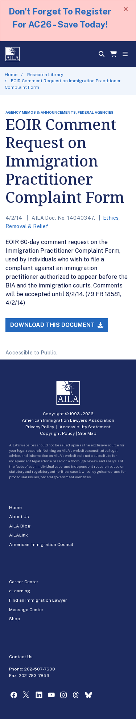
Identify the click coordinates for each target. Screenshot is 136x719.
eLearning (19, 590)
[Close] (126, 9)
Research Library (45, 74)
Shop (14, 618)
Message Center (26, 609)
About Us (19, 516)
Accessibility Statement (85, 426)
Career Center (23, 581)
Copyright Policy (57, 433)
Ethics (111, 218)
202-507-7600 (39, 669)
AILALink (18, 535)
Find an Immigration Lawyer (38, 600)
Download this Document (56, 324)
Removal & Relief (27, 226)
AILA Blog (19, 526)
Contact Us (21, 656)
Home (11, 74)
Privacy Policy (39, 426)
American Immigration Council (41, 544)
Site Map (87, 433)
